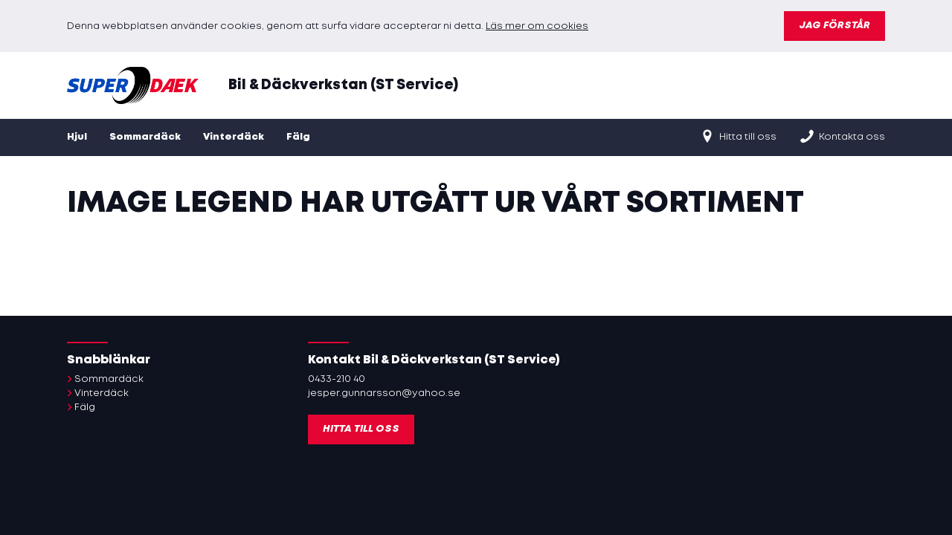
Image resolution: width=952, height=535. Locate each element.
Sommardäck (145, 137)
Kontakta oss (842, 136)
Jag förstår (834, 26)
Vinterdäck (233, 137)
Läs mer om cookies (537, 26)
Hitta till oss (737, 136)
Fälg (298, 137)
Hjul (77, 137)
